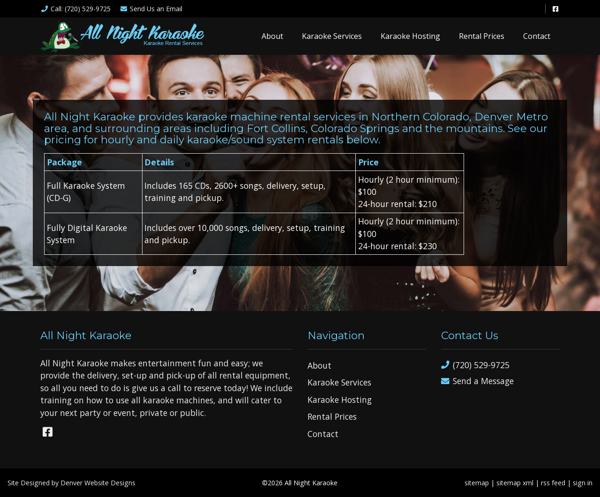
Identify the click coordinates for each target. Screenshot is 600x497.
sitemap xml (514, 482)
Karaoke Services (332, 36)
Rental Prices (481, 36)
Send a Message (477, 381)
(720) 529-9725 (475, 365)
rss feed (553, 482)
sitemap (477, 482)
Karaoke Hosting (410, 36)
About (272, 36)
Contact (536, 36)
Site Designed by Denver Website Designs (71, 482)
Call (75, 8)
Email (151, 8)
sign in (582, 482)
